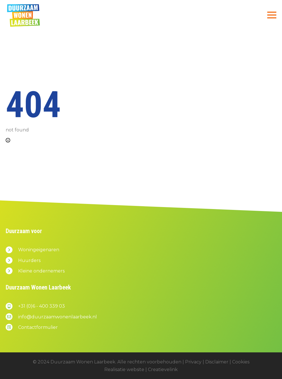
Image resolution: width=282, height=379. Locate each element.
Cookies (240, 362)
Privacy (193, 362)
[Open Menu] (271, 15)
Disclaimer (216, 362)
